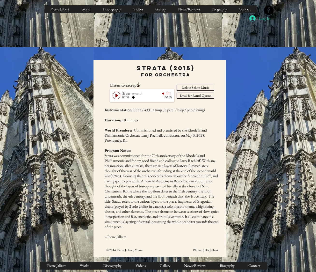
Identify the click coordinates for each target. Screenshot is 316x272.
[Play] (116, 95)
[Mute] (163, 93)
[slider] (169, 93)
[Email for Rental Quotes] (195, 96)
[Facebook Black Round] (268, 10)
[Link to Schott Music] (195, 88)
